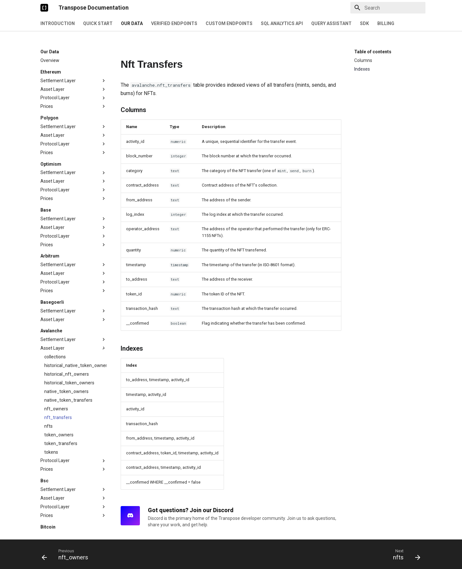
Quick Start (98, 23)
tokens (51, 425)
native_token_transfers (68, 373)
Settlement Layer (73, 54)
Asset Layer (73, 63)
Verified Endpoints (174, 23)
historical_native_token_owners (75, 338)
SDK (364, 23)
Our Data (132, 23)
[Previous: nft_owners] (67, 554)
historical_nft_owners (66, 347)
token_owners (58, 408)
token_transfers (60, 416)
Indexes (362, 69)
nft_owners (56, 382)
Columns (363, 60)
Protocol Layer (73, 71)
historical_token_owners (69, 356)
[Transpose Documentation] (44, 7)
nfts (48, 399)
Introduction (57, 23)
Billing (385, 23)
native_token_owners (66, 364)
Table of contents (372, 51)
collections (55, 330)
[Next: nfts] (404, 554)
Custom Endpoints (229, 23)
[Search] (387, 7)
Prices (73, 80)
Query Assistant (331, 23)
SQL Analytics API (282, 23)
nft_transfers (58, 390)
